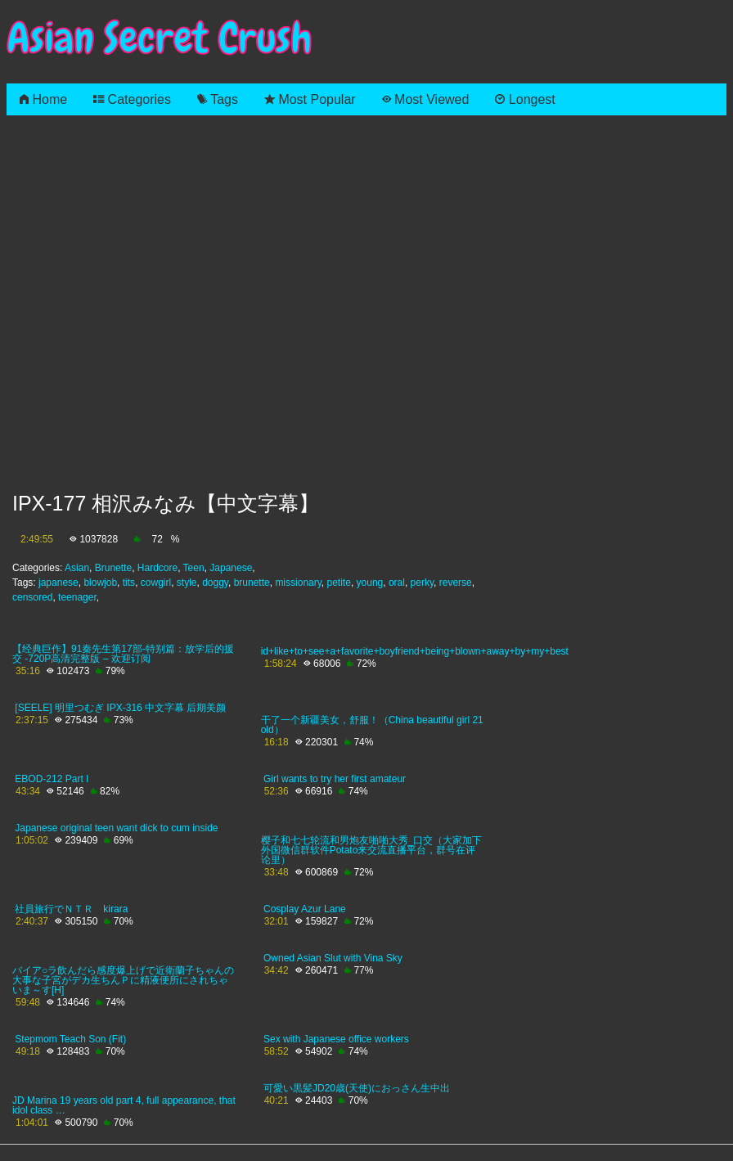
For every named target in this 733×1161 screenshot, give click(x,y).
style (187, 582)
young (370, 582)
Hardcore (157, 568)
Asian (77, 568)
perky (422, 582)
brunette (252, 582)
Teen (194, 568)
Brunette (113, 568)
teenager (77, 597)
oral (397, 582)
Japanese (230, 568)
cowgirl (156, 582)
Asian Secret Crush (160, 38)
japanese (58, 582)
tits (129, 582)
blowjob (100, 582)
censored (32, 597)
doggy (215, 582)
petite (339, 582)
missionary (298, 582)
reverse (455, 582)
